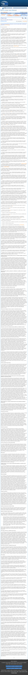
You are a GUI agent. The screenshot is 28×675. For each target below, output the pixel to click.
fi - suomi (26, 7)
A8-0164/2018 (25, 21)
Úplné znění (14, 10)
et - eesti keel (8, 7)
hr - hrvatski (13, 7)
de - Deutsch (7, 7)
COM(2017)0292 (15, 46)
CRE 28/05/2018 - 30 (10, 15)
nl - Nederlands (20, 7)
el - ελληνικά (9, 7)
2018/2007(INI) (5, 12)
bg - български (2, 7)
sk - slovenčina (24, 7)
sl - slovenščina (25, 7)
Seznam (3, 10)
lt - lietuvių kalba (16, 7)
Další (10, 10)
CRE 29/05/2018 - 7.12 (17, 15)
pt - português (22, 7)
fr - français (11, 7)
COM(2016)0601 (6, 166)
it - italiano (14, 7)
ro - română (23, 7)
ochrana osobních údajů (14, 673)
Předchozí (7, 10)
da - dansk (6, 7)
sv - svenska (2, 8)
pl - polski (21, 7)
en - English (10, 7)
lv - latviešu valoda (15, 7)
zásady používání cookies (23, 673)
